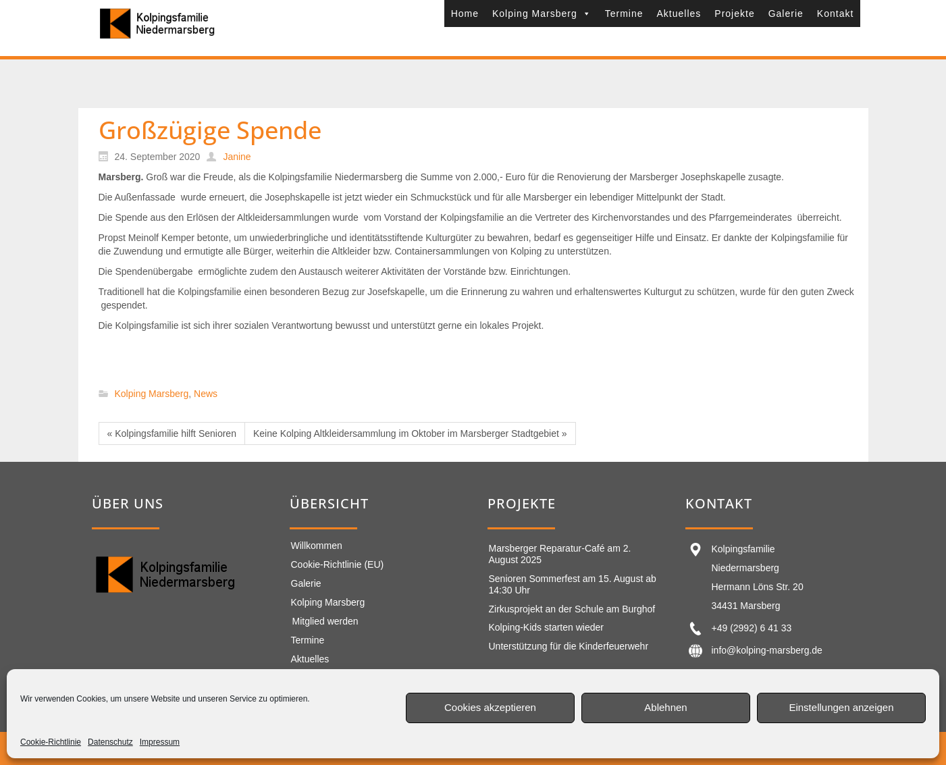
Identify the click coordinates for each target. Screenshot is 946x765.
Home (465, 13)
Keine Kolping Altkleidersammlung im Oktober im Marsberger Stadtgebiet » (410, 433)
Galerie (786, 13)
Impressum (160, 742)
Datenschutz (110, 742)
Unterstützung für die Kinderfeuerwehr (569, 646)
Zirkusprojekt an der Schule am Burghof (572, 609)
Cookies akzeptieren (490, 707)
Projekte (734, 13)
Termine (624, 13)
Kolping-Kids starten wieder (546, 627)
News (205, 394)
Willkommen (316, 545)
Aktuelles (679, 13)
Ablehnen (665, 707)
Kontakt (835, 13)
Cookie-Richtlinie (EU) (337, 564)
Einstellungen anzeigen (841, 707)
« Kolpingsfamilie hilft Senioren (171, 433)
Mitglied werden (325, 621)
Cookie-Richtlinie (50, 742)
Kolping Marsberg (542, 13)
